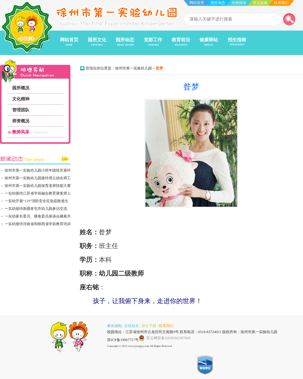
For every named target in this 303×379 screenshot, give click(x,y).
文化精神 (20, 99)
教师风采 (20, 132)
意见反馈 (260, 3)
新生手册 (149, 326)
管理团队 (20, 110)
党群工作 (153, 39)
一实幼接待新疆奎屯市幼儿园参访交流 (36, 208)
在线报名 (239, 3)
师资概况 (20, 121)
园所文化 (97, 39)
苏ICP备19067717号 (123, 340)
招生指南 (237, 39)
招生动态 (218, 3)
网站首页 (196, 3)
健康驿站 (209, 39)
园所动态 (125, 39)
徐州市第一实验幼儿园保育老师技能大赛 (38, 186)
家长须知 (114, 326)
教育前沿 (181, 39)
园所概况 (20, 88)
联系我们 (281, 3)
